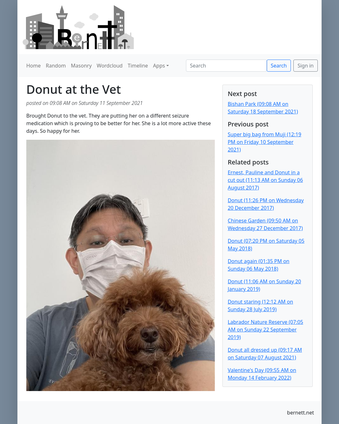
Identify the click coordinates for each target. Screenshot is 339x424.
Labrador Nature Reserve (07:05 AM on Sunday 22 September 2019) (265, 329)
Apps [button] (159, 65)
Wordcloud (110, 65)
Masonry (81, 65)
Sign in (305, 65)
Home (33, 65)
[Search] (226, 66)
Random (56, 65)
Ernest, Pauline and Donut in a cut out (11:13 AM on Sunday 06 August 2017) (265, 180)
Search (279, 65)
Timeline (138, 65)
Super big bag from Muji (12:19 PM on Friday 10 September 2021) (264, 142)
